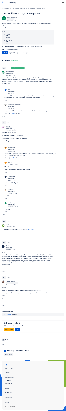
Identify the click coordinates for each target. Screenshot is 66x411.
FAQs (6, 375)
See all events (8, 354)
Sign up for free (9, 329)
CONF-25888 (30, 229)
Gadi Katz (13, 158)
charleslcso (11, 189)
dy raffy (8, 126)
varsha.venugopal (12, 203)
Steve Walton (11, 147)
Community (11, 2)
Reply (3, 116)
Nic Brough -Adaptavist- (14, 104)
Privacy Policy (8, 397)
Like (6, 100)
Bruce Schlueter (10, 71)
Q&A (10, 8)
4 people (13, 113)
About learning (8, 383)
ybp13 (9, 89)
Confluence (16, 8)
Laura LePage (11, 176)
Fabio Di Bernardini (12, 17)
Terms (6, 400)
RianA (7, 246)
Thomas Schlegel (10, 281)
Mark (7, 224)
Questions (22, 8)
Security (7, 402)
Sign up (9, 314)
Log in (4, 314)
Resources (7, 386)
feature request (6, 262)
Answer (5, 52)
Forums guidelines (9, 377)
